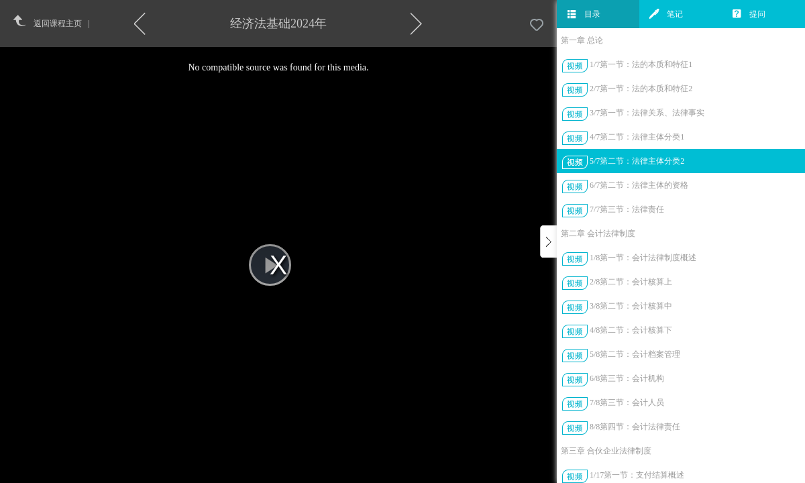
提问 (748, 14)
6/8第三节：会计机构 (627, 378)
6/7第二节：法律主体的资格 (639, 185)
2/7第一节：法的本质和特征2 (641, 88)
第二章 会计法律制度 (598, 233)
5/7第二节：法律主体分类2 (637, 161)
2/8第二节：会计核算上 (631, 281)
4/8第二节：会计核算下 (631, 330)
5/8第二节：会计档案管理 (635, 354)
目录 (583, 14)
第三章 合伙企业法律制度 (606, 450)
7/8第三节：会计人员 (627, 402)
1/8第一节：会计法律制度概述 (643, 257)
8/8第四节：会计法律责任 (635, 426)
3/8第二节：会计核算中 (631, 306)
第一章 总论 (582, 40)
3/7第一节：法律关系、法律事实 (647, 112)
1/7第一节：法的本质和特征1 (641, 64)
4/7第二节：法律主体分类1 (637, 137)
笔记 (666, 14)
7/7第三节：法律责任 (627, 209)
